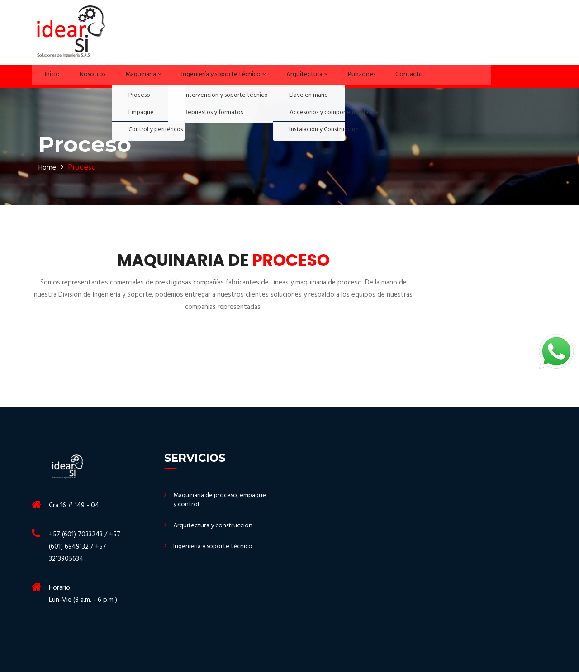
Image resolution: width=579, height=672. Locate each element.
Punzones (355, 76)
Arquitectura (302, 76)
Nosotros (85, 76)
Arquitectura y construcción (214, 526)
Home (48, 167)
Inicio (47, 76)
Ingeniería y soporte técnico (217, 76)
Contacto (399, 76)
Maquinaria (134, 76)
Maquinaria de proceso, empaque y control (207, 501)
